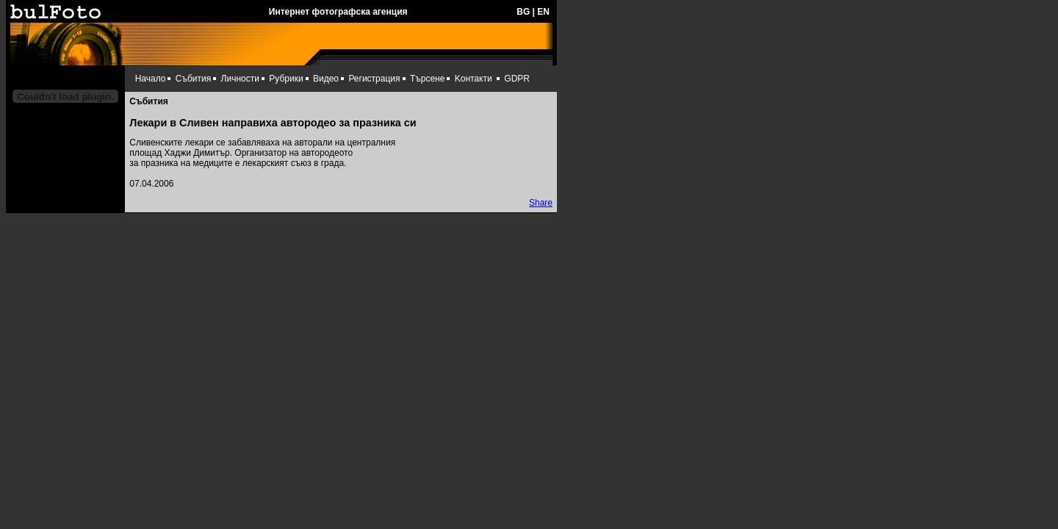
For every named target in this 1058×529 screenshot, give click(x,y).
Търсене (427, 78)
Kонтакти (473, 78)
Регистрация (374, 78)
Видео (326, 78)
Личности (240, 78)
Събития (193, 78)
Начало (150, 78)
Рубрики (286, 78)
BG (523, 12)
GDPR (517, 78)
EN (543, 12)
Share (541, 203)
